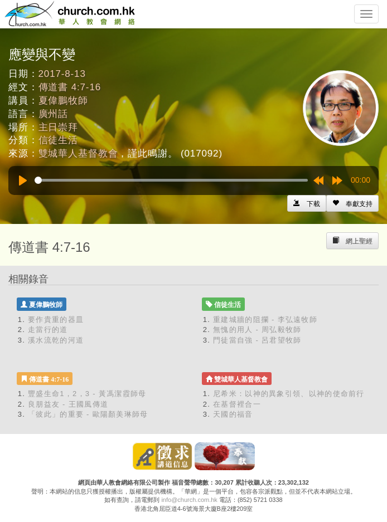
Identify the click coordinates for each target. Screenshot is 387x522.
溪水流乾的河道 (56, 340)
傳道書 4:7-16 (69, 87)
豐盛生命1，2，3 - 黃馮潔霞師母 (87, 393)
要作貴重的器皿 (56, 319)
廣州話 (53, 114)
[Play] (23, 180)
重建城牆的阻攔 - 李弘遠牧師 (265, 319)
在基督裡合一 (237, 404)
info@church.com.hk (189, 499)
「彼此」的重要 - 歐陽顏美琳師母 (88, 414)
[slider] (171, 180)
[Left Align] (352, 203)
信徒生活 (58, 140)
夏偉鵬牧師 (63, 100)
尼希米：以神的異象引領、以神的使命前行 (289, 393)
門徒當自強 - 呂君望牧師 (257, 340)
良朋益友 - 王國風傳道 (68, 404)
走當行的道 (48, 329)
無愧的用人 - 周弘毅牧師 (257, 329)
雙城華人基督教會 (78, 153)
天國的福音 (233, 414)
